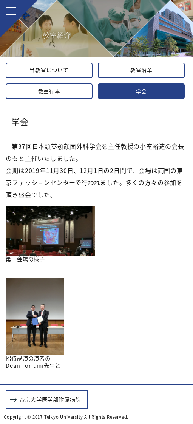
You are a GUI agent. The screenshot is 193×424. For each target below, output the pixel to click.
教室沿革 (141, 70)
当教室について (49, 70)
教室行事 (49, 91)
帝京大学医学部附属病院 (50, 399)
